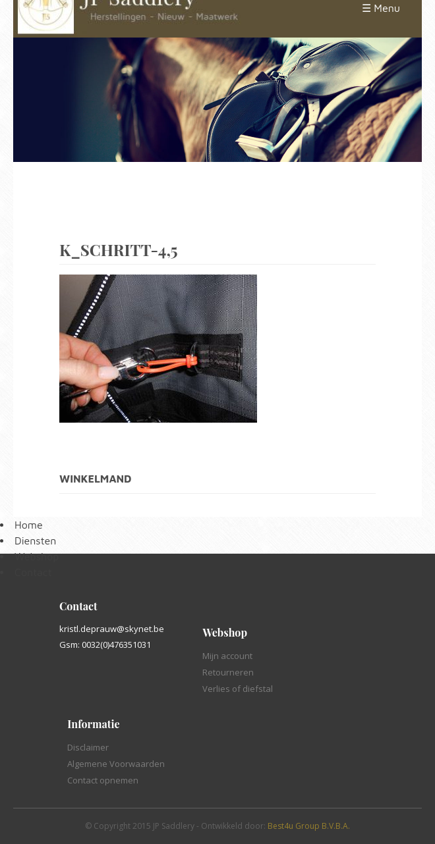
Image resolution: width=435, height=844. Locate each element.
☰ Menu (381, 8)
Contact (33, 572)
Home (28, 525)
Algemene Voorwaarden (116, 764)
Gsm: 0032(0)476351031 (105, 644)
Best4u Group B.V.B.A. (309, 825)
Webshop (36, 556)
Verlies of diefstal (237, 689)
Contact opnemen (102, 780)
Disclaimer (88, 747)
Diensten (35, 540)
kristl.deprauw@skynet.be (111, 629)
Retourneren (228, 672)
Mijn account (227, 656)
